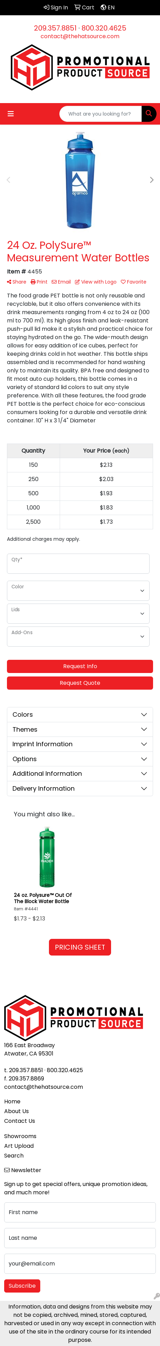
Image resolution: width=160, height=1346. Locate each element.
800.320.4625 (104, 28)
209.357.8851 (55, 28)
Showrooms (20, 1136)
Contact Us (19, 1121)
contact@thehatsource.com (80, 36)
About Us (16, 1111)
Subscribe (22, 1286)
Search (14, 1156)
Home (12, 1101)
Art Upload (19, 1146)
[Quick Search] (100, 114)
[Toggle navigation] (10, 114)
